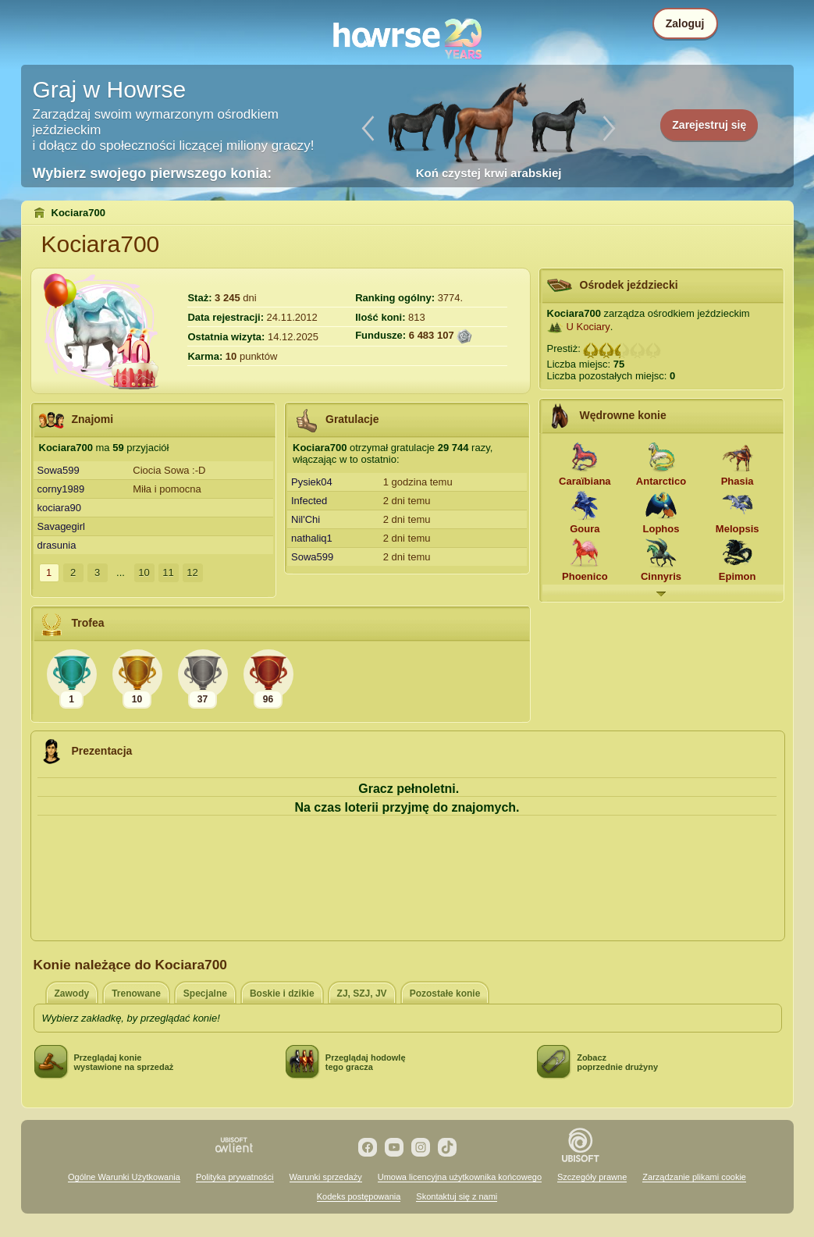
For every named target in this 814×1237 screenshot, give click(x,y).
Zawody (72, 993)
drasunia (56, 545)
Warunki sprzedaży (326, 1177)
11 (167, 572)
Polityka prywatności (235, 1177)
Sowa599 (58, 470)
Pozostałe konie (445, 993)
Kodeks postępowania (359, 1196)
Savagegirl (61, 526)
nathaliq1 (311, 538)
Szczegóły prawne (592, 1177)
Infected (309, 501)
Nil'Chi (305, 519)
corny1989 (61, 489)
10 (143, 572)
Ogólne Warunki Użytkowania (124, 1177)
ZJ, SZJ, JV (362, 993)
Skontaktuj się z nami (456, 1196)
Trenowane (136, 993)
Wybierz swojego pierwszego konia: (152, 173)
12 (192, 572)
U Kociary (588, 326)
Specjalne (205, 993)
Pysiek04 (311, 482)
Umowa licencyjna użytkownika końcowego (460, 1177)
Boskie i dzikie (282, 993)
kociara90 (59, 508)
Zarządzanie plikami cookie (694, 1177)
